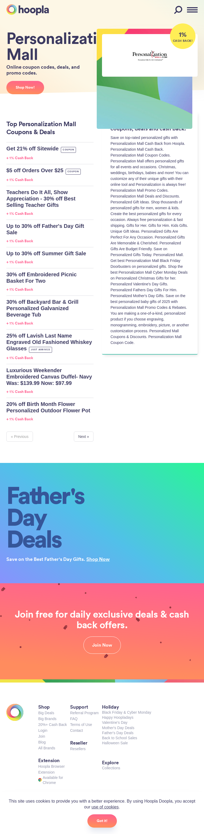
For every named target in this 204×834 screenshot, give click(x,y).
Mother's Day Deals (118, 728)
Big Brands (47, 719)
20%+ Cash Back (52, 724)
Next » (83, 436)
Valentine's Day (115, 722)
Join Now (102, 645)
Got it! (102, 820)
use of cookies (104, 807)
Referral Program (84, 713)
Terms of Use (81, 724)
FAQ (74, 719)
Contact (76, 730)
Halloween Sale (115, 743)
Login (42, 730)
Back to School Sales (119, 738)
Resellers (78, 749)
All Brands (46, 748)
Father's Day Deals (118, 733)
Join (41, 736)
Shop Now (98, 559)
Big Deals (46, 713)
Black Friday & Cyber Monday (126, 712)
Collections (111, 768)
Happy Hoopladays (117, 717)
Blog (42, 742)
